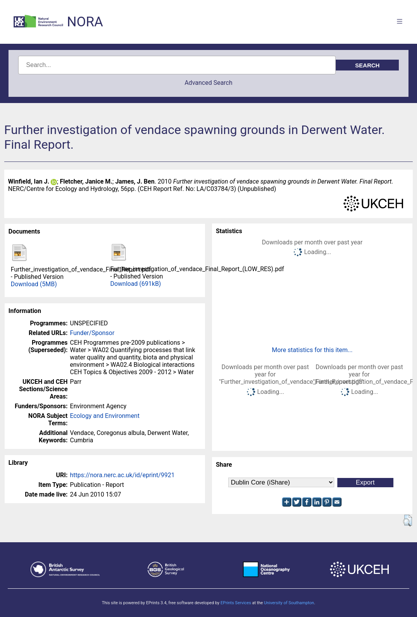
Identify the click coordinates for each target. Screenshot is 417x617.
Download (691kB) (135, 283)
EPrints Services (235, 602)
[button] (407, 520)
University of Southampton (289, 602)
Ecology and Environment (105, 415)
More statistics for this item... (312, 350)
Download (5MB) (34, 284)
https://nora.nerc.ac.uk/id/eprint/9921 (122, 475)
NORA (85, 22)
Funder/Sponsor (92, 333)
